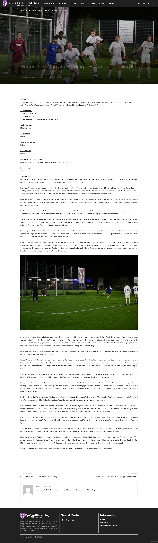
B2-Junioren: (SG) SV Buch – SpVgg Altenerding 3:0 (40, 476)
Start (22, 11)
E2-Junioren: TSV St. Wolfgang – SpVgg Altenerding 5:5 (116, 476)
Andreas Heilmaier (29, 77)
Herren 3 (29, 61)
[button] (153, 4)
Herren (28, 11)
